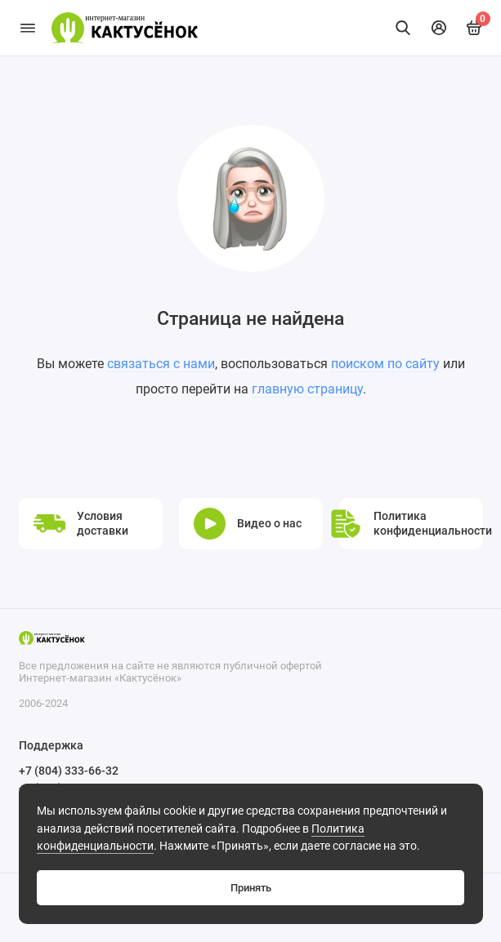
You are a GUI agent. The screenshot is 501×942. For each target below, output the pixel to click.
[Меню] (28, 28)
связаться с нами (161, 363)
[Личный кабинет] (439, 28)
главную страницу (307, 389)
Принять (250, 888)
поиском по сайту (385, 363)
